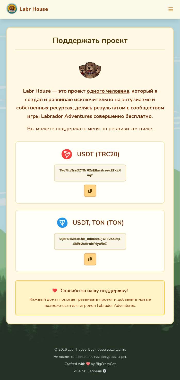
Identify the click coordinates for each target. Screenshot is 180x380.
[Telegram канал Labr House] (104, 371)
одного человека (108, 91)
